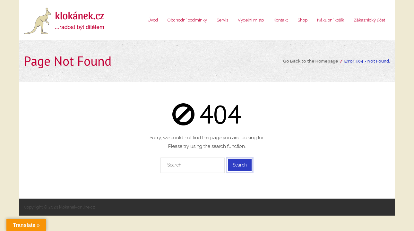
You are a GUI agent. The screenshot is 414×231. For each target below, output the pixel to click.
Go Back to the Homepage (310, 61)
